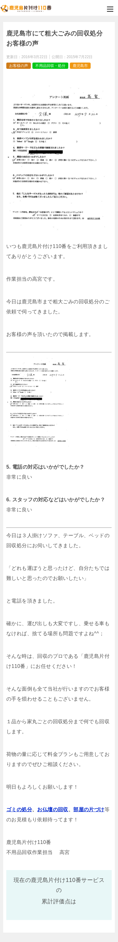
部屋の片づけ (88, 809)
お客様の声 (18, 65)
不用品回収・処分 (50, 65)
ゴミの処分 (19, 809)
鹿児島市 (80, 65)
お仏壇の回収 (52, 809)
